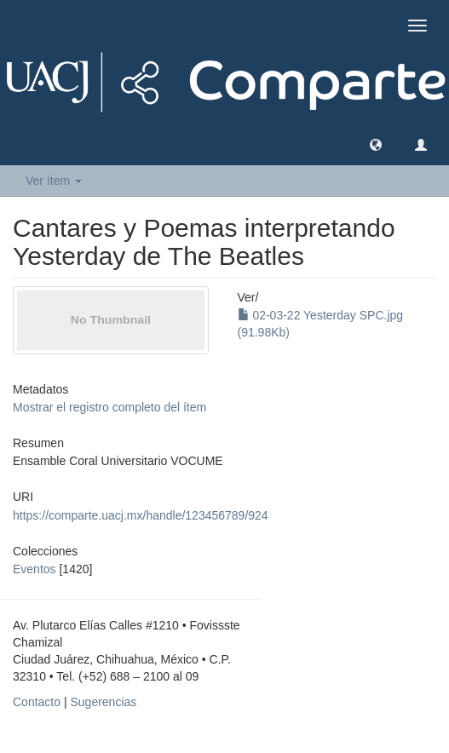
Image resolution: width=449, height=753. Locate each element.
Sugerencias (103, 702)
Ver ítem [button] (54, 180)
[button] (375, 143)
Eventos (34, 569)
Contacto (36, 702)
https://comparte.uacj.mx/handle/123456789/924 (140, 515)
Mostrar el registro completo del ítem (109, 407)
